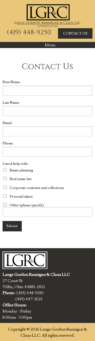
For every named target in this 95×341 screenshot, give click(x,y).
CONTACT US (75, 33)
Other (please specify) (27, 205)
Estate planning (21, 170)
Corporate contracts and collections (37, 188)
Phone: (8, 143)
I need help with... (16, 163)
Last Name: (11, 102)
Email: (7, 123)
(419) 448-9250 (29, 32)
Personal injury (21, 196)
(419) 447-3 (25, 299)
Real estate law (21, 179)
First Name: (12, 82)
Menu (47, 45)
